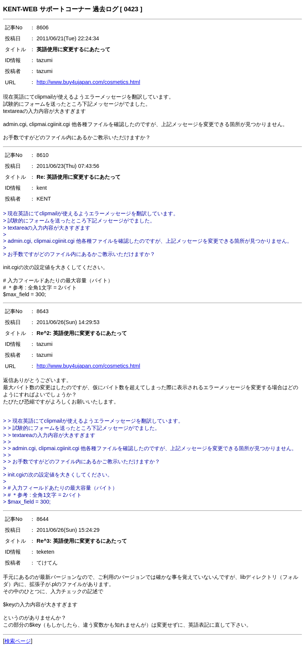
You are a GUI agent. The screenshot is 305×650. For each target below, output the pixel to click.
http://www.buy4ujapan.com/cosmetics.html (88, 82)
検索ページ (18, 641)
